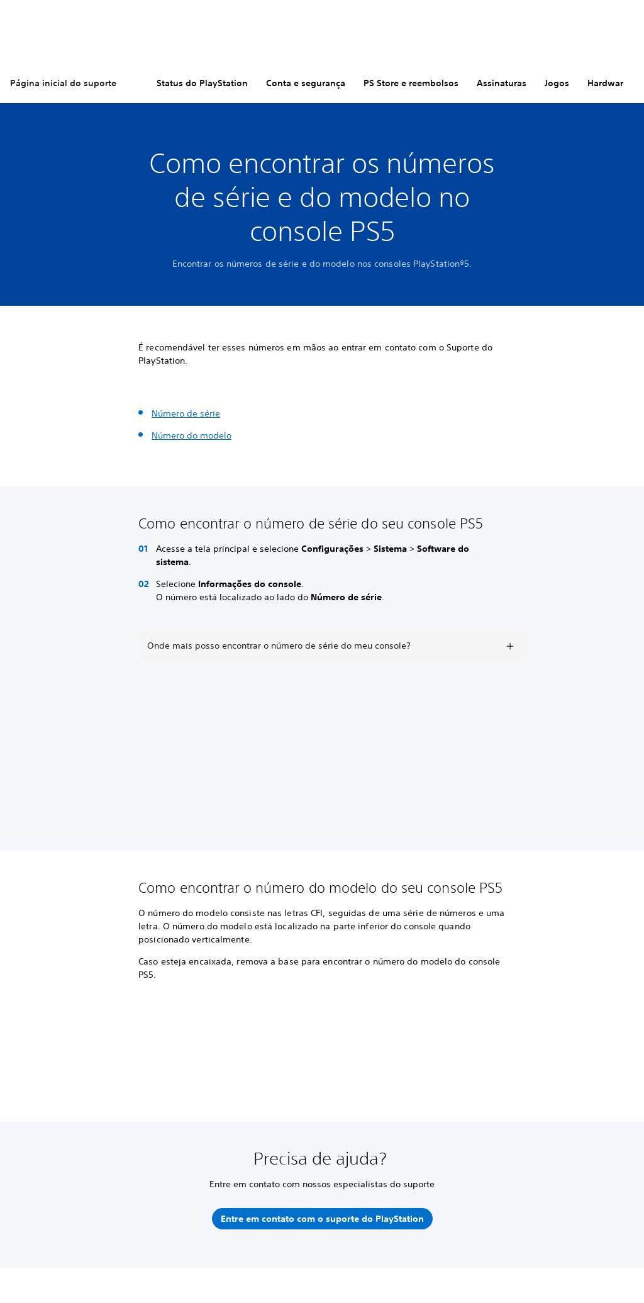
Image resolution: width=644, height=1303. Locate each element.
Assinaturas (501, 83)
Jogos (557, 83)
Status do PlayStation (202, 83)
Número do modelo (191, 435)
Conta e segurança (305, 83)
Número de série (186, 413)
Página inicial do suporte (63, 83)
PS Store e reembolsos (411, 83)
